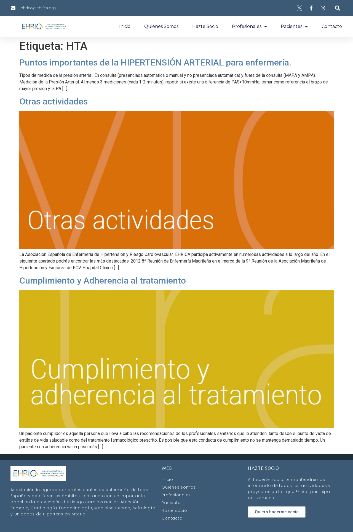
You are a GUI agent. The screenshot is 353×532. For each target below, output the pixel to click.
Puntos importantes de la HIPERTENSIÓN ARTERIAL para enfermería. (155, 62)
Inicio (124, 26)
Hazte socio (205, 26)
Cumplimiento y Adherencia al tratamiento (102, 280)
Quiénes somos (161, 26)
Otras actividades (53, 101)
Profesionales (249, 27)
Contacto (332, 26)
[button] (337, 7)
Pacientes (294, 27)
